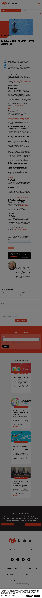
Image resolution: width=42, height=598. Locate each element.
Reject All (36, 595)
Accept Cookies (29, 595)
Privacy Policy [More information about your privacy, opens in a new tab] (12, 593)
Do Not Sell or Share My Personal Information (8, 595)
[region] (21, 593)
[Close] (40, 590)
